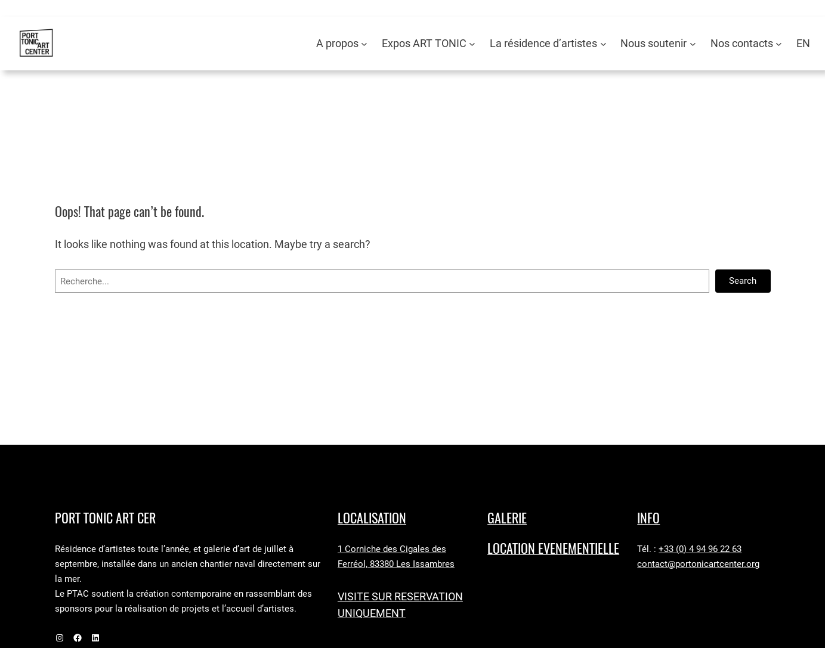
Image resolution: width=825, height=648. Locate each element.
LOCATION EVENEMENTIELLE (553, 548)
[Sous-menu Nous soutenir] (693, 44)
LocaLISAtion (372, 518)
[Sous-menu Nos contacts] (778, 44)
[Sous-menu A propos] (364, 44)
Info (648, 518)
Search (742, 280)
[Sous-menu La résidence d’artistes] (603, 44)
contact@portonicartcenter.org (698, 564)
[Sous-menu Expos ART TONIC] (472, 44)
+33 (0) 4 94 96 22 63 (700, 549)
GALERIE (507, 518)
